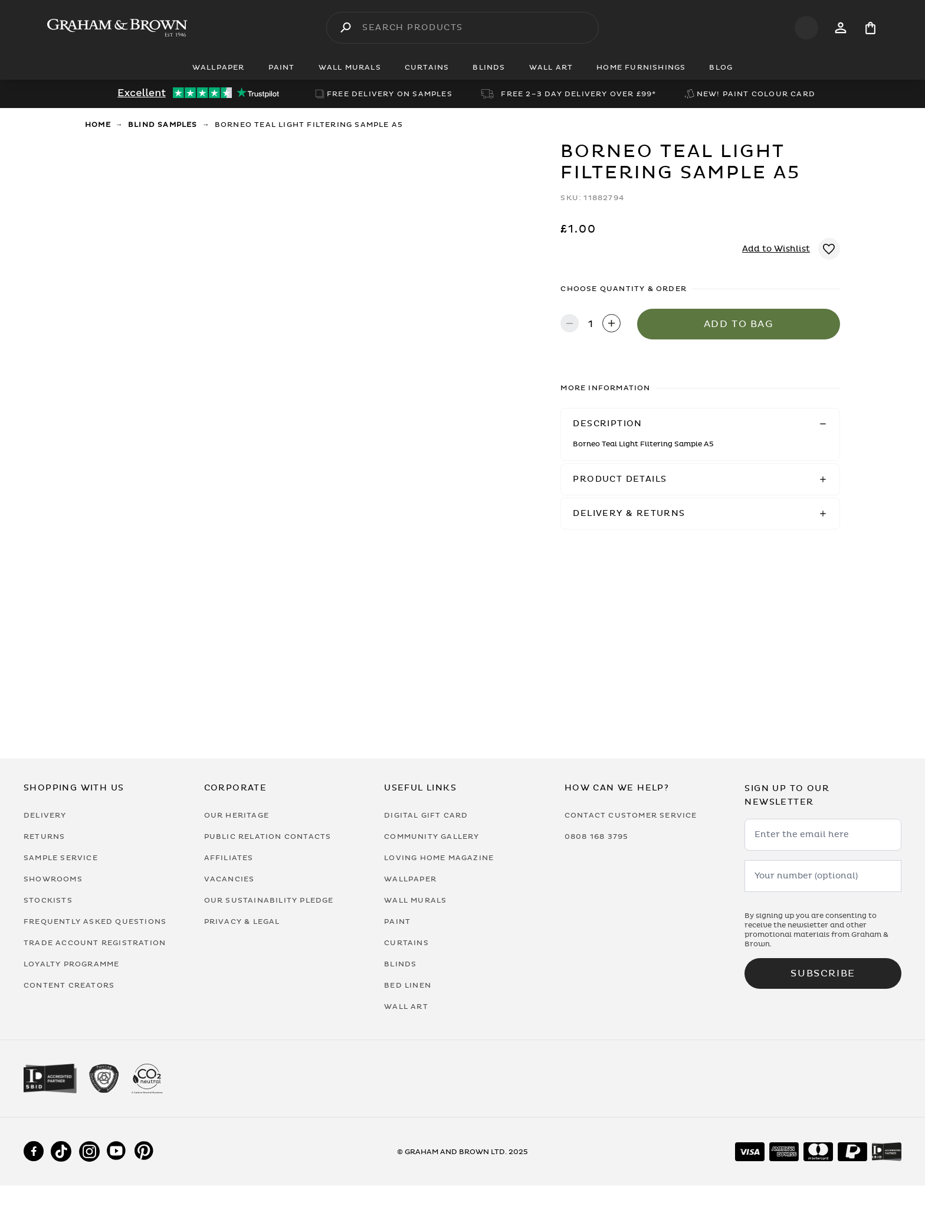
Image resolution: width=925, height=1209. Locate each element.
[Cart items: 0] (870, 28)
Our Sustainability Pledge (269, 900)
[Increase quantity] (611, 324)
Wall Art (406, 1006)
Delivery (45, 815)
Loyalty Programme (71, 964)
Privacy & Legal (242, 921)
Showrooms (53, 879)
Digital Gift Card (426, 815)
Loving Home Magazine (439, 858)
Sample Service (61, 858)
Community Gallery (431, 836)
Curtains (406, 943)
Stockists (48, 900)
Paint (397, 921)
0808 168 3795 (597, 836)
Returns (44, 836)
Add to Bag (739, 324)
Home (98, 124)
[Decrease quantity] (569, 324)
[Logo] (117, 28)
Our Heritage (236, 815)
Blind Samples (163, 124)
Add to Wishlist (776, 249)
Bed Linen (407, 985)
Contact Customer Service (631, 815)
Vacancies (229, 879)
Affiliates (229, 858)
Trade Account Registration (95, 943)
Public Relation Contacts (268, 836)
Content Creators (69, 985)
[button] (700, 424)
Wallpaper (410, 879)
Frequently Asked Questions (95, 921)
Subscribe (822, 973)
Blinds (400, 964)
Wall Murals (415, 900)
